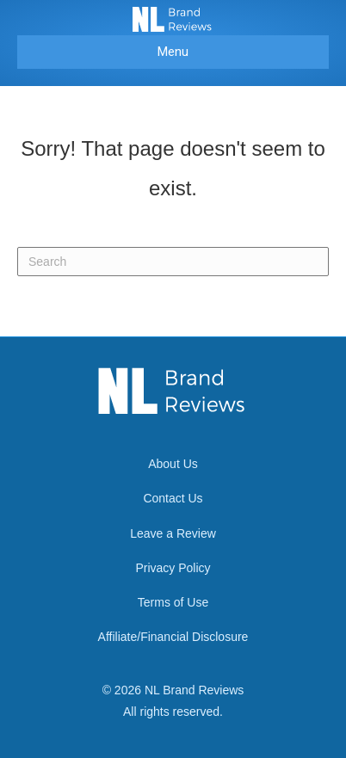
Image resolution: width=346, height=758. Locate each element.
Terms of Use (173, 602)
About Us (173, 464)
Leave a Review (173, 533)
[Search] (173, 261)
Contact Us (172, 498)
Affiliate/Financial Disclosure (173, 637)
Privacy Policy (172, 568)
